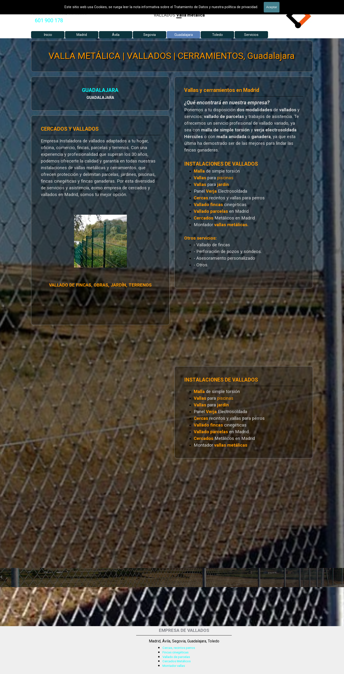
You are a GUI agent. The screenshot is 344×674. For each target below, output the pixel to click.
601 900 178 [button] (49, 20)
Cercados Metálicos (176, 661)
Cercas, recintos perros (178, 648)
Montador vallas (173, 666)
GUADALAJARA (94, 90)
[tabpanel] (49, 20)
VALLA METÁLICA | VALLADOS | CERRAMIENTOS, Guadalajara (171, 56)
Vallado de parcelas (176, 657)
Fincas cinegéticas (175, 652)
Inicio (48, 35)
